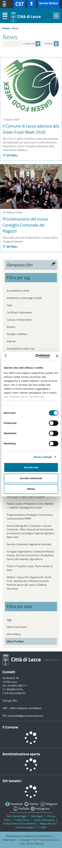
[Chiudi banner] (57, 356)
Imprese (11, 341)
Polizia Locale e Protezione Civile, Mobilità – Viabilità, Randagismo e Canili (30, 505)
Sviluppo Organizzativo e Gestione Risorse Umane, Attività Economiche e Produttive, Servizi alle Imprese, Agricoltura (30, 555)
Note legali (37, 816)
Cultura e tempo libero (19, 320)
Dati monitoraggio (17, 816)
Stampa (51, 43)
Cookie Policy (22, 820)
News (15, 28)
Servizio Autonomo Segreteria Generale (29, 544)
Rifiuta (31, 489)
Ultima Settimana (16, 627)
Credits (43, 827)
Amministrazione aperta (21, 754)
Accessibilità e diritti (18, 291)
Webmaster (9, 840)
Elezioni (11, 327)
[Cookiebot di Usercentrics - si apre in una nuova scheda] (37, 356)
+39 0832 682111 (16, 686)
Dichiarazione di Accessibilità (19, 823)
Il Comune (10, 727)
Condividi (31, 44)
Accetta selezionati (31, 478)
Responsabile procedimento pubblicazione (29, 836)
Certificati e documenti (19, 312)
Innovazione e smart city (20, 348)
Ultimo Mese (14, 634)
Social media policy (44, 820)
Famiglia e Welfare (17, 334)
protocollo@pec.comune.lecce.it (25, 716)
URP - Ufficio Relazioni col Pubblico (22, 708)
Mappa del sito (48, 823)
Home (5, 28)
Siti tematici (11, 781)
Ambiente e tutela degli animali (24, 298)
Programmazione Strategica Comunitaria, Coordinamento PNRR (30, 516)
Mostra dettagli (43, 457)
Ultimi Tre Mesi (15, 641)
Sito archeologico (25, 827)
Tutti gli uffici (9, 701)
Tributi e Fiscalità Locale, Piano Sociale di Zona (29, 568)
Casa (9, 305)
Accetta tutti (31, 467)
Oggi (9, 620)
